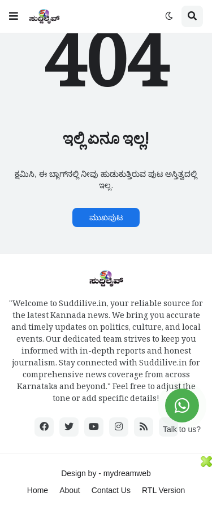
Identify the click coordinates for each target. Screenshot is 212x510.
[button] (13, 16)
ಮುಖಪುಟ (106, 217)
